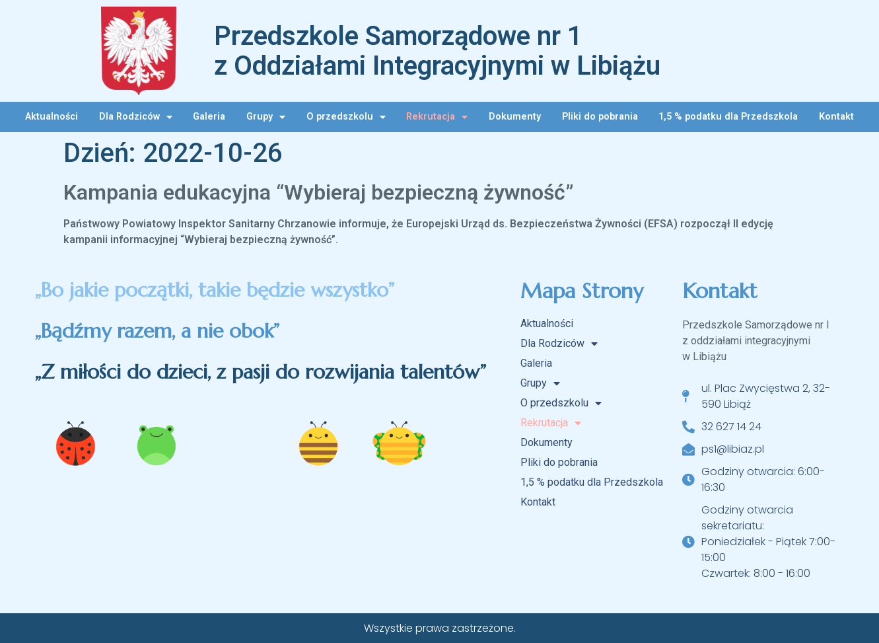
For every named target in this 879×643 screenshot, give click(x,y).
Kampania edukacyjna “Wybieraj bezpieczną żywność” (318, 192)
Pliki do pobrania (600, 116)
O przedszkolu (346, 117)
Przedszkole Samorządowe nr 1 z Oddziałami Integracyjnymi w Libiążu (437, 50)
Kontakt (836, 116)
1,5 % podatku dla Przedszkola (728, 116)
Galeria (209, 116)
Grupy (265, 117)
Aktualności (51, 116)
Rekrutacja (437, 117)
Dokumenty (515, 116)
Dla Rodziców (135, 117)
